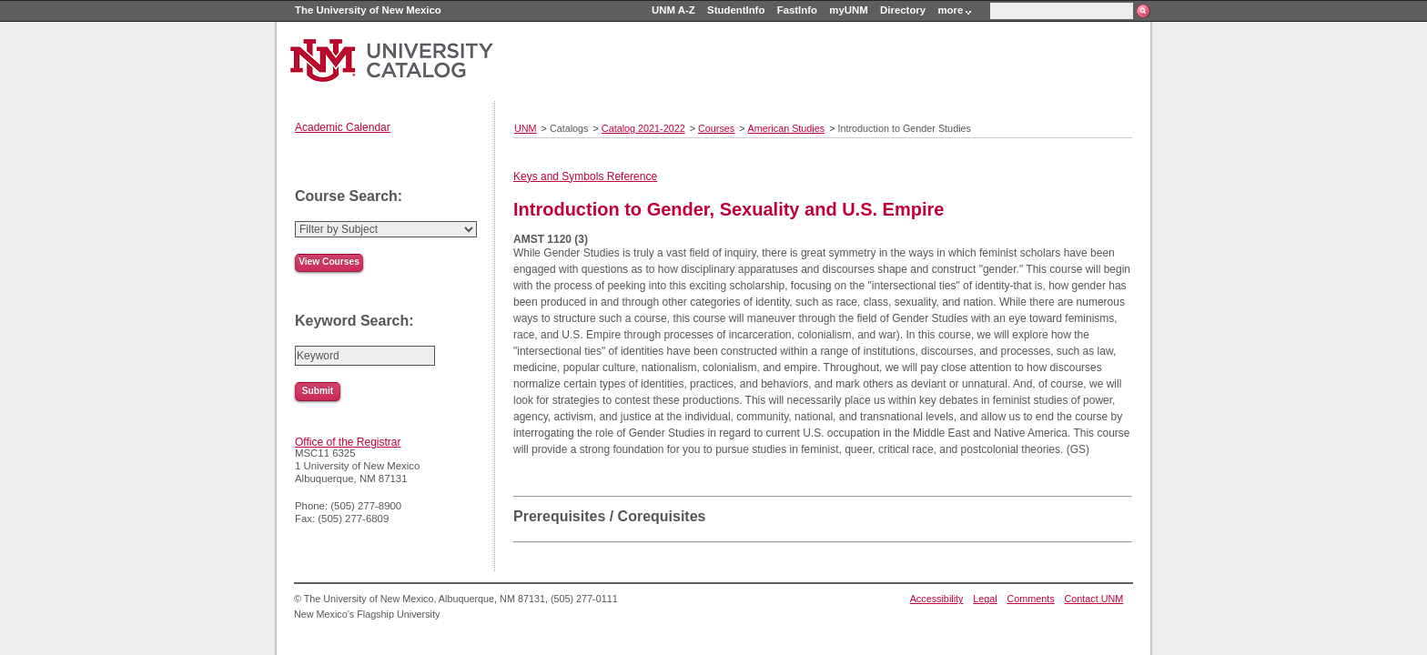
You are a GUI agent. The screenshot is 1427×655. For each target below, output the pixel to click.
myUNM (848, 10)
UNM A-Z (673, 10)
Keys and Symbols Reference (585, 176)
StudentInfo (735, 10)
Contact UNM (1094, 598)
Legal (985, 598)
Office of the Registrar (348, 442)
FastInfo (797, 10)
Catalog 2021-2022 (643, 128)
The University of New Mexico (368, 10)
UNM (525, 128)
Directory (903, 10)
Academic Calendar (342, 127)
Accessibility (937, 598)
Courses (716, 128)
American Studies (786, 128)
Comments (1031, 598)
